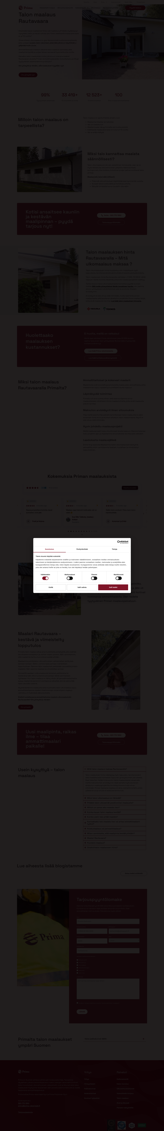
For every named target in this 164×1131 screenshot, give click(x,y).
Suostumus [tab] (49, 549)
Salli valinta (82, 587)
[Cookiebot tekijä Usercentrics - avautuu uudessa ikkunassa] (118, 542)
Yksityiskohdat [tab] (82, 549)
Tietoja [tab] (114, 549)
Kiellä (51, 587)
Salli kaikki (113, 587)
